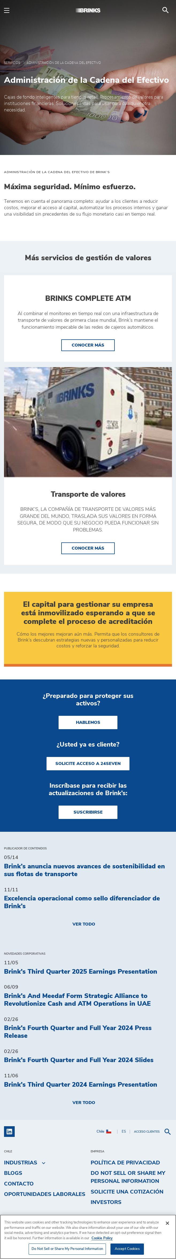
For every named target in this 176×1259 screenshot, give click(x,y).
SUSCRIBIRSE (88, 812)
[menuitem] (165, 10)
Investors (106, 1202)
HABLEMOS (88, 722)
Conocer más (93, 344)
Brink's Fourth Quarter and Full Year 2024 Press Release (78, 1032)
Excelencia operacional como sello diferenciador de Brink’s (82, 902)
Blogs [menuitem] (13, 1173)
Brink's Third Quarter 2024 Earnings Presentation (80, 1085)
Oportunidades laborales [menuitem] (44, 1194)
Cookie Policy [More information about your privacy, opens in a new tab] (102, 1238)
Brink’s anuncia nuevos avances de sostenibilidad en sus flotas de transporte (84, 870)
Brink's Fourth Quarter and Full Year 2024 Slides (79, 1060)
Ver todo (83, 924)
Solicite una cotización (127, 1192)
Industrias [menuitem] (20, 1162)
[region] (88, 1237)
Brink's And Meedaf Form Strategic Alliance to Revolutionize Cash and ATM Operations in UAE (77, 1000)
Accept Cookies (127, 1249)
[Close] (167, 1223)
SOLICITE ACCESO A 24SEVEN (88, 763)
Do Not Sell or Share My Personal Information (128, 1177)
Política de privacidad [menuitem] (125, 1162)
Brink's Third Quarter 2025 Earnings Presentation (80, 972)
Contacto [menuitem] (19, 1184)
